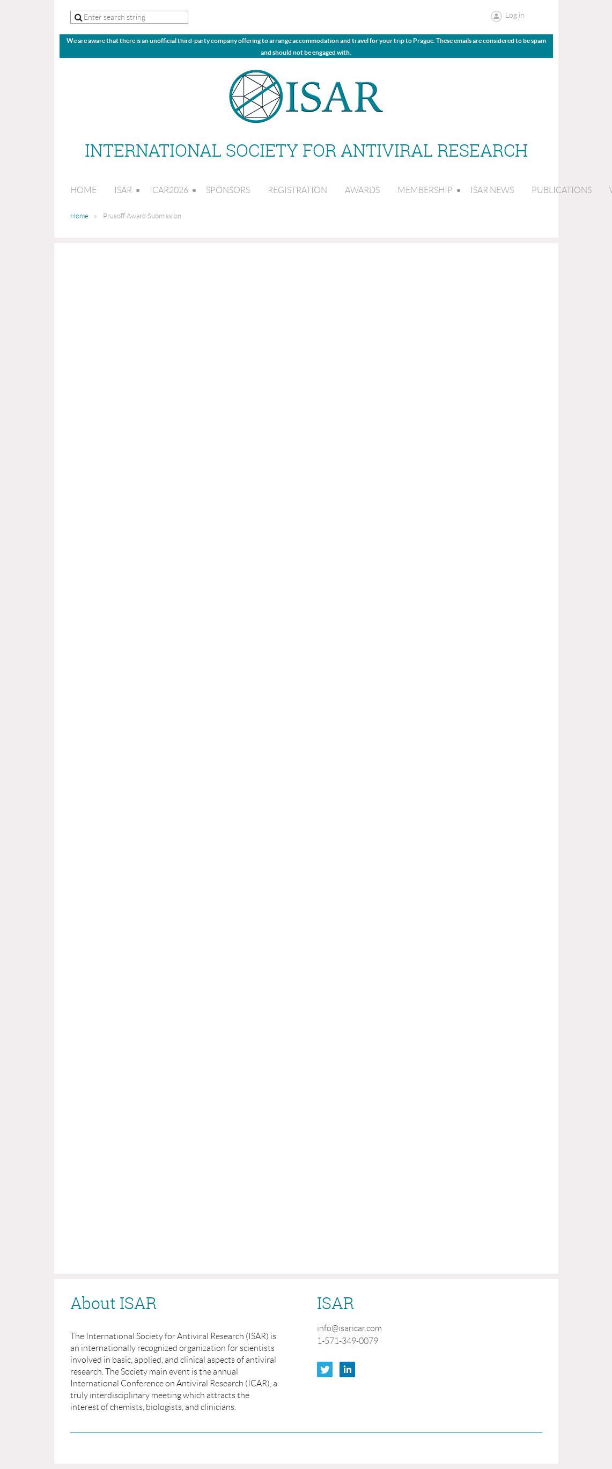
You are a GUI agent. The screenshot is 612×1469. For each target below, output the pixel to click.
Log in (515, 15)
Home (79, 216)
